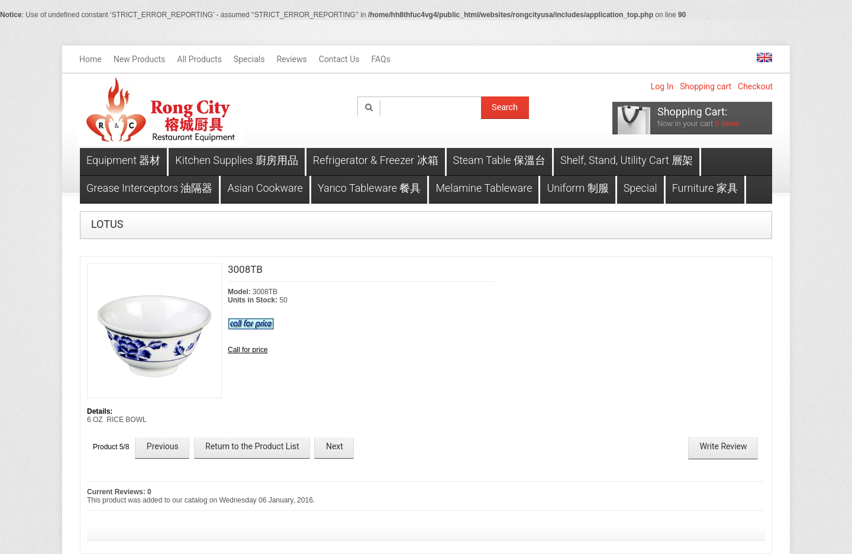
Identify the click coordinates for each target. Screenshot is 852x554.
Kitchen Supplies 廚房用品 (236, 160)
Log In (662, 86)
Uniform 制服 (577, 188)
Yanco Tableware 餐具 (369, 188)
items (727, 123)
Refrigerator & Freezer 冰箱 (375, 160)
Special (640, 188)
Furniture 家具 (705, 188)
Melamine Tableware (483, 188)
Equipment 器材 (123, 160)
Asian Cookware (264, 188)
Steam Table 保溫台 (499, 160)
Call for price (247, 350)
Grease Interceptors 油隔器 (149, 188)
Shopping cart (705, 86)
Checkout (755, 86)
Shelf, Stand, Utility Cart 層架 (626, 160)
